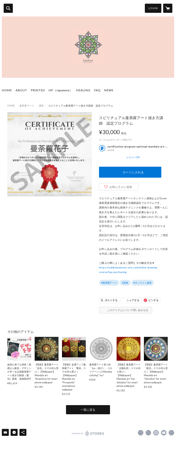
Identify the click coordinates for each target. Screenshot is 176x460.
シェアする (132, 300)
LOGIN (153, 8)
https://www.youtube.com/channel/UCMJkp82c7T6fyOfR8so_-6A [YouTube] (163, 432)
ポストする (111, 300)
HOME (7, 90)
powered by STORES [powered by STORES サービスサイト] (88, 433)
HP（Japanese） (60, 90)
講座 (41, 105)
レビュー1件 (133, 157)
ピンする (153, 300)
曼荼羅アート (26, 105)
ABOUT (21, 90)
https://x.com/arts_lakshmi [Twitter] (148, 432)
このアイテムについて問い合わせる (127, 310)
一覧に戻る (88, 409)
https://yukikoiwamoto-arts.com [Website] (171, 432)
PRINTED (38, 90)
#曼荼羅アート (109, 282)
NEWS (108, 90)
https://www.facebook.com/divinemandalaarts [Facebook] (140, 432)
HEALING (83, 90)
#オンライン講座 (142, 282)
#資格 (125, 282)
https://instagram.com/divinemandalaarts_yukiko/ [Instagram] (156, 432)
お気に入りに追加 (120, 186)
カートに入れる (133, 172)
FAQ (97, 90)
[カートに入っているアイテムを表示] (167, 8)
